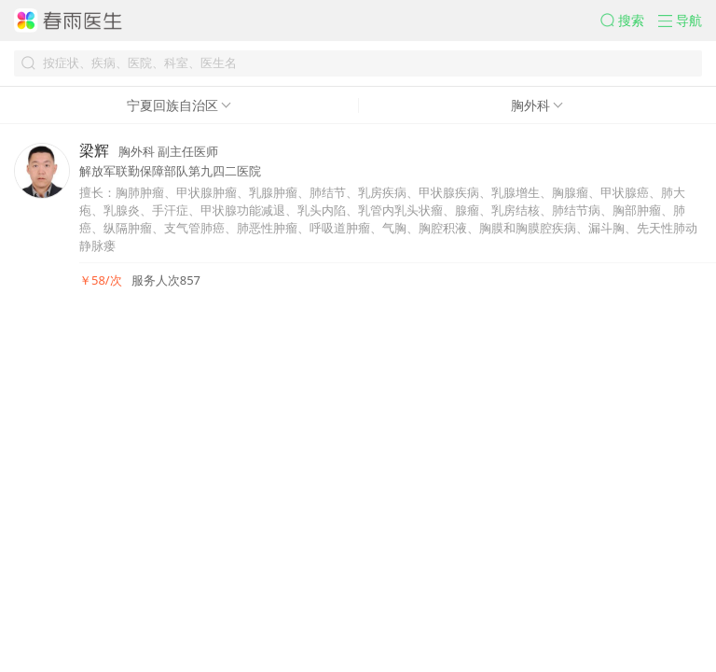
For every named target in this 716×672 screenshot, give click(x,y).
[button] (629, 20)
